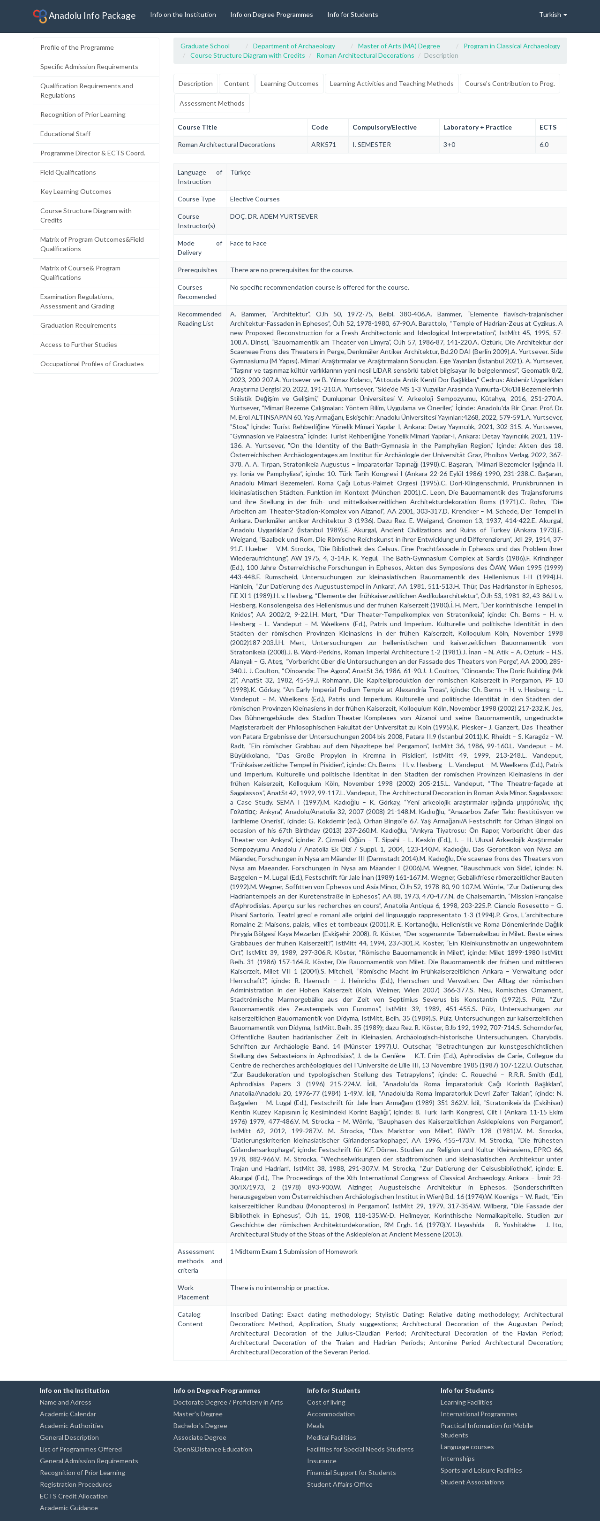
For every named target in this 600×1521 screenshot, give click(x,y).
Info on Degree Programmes (271, 14)
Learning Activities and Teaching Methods (392, 83)
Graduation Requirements (78, 325)
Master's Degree (198, 1414)
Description (196, 83)
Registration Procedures (76, 1484)
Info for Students (352, 14)
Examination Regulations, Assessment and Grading (77, 301)
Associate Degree (199, 1437)
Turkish (553, 14)
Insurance (322, 1461)
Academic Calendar (68, 1414)
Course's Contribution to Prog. (510, 83)
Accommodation (331, 1414)
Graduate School (205, 46)
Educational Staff (65, 134)
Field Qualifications (68, 172)
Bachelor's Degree (200, 1425)
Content (236, 83)
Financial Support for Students (351, 1472)
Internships (458, 1458)
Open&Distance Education (212, 1449)
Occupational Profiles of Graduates (92, 364)
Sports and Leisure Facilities (481, 1470)
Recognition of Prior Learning (83, 114)
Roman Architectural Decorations (365, 55)
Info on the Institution (183, 14)
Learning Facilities (467, 1402)
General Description (69, 1437)
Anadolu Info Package (84, 16)
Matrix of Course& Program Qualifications (80, 272)
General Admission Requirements (89, 1461)
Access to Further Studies (78, 344)
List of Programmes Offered (81, 1449)
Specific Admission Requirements (89, 66)
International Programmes (479, 1414)
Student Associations (472, 1482)
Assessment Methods (212, 103)
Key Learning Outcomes (76, 191)
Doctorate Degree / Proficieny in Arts (228, 1402)
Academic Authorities (72, 1425)
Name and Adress (65, 1402)
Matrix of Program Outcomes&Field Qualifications (92, 244)
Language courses (467, 1447)
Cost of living (326, 1402)
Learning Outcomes (290, 83)
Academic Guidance (69, 1508)
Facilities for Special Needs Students (360, 1449)
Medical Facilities (331, 1437)
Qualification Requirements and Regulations (86, 90)
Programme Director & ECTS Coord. (92, 153)
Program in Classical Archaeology (512, 46)
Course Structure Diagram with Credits (86, 215)
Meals (315, 1425)
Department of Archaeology (294, 46)
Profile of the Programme (77, 47)
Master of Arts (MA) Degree (399, 46)
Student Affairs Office (340, 1484)
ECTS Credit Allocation (74, 1496)
